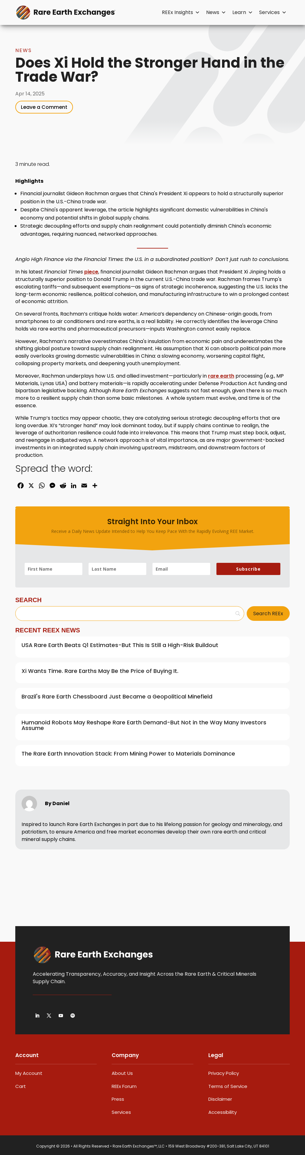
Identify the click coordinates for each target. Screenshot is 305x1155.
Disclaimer (220, 1099)
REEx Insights (181, 12)
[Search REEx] (268, 613)
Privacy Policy (223, 1073)
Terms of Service (227, 1086)
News (216, 12)
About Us (122, 1073)
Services (273, 12)
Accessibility (222, 1112)
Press (118, 1099)
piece (91, 271)
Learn (242, 12)
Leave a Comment (44, 107)
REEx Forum (124, 1086)
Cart (20, 1086)
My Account (28, 1073)
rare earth (221, 375)
